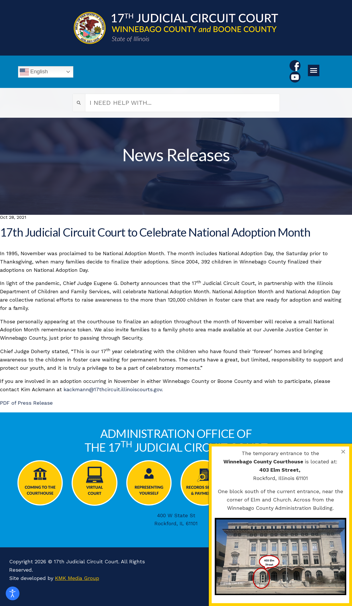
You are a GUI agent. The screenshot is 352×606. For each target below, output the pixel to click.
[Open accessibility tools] (12, 593)
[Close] (343, 451)
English (34, 71)
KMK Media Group (77, 578)
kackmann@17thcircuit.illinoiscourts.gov (113, 389)
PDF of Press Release (26, 403)
